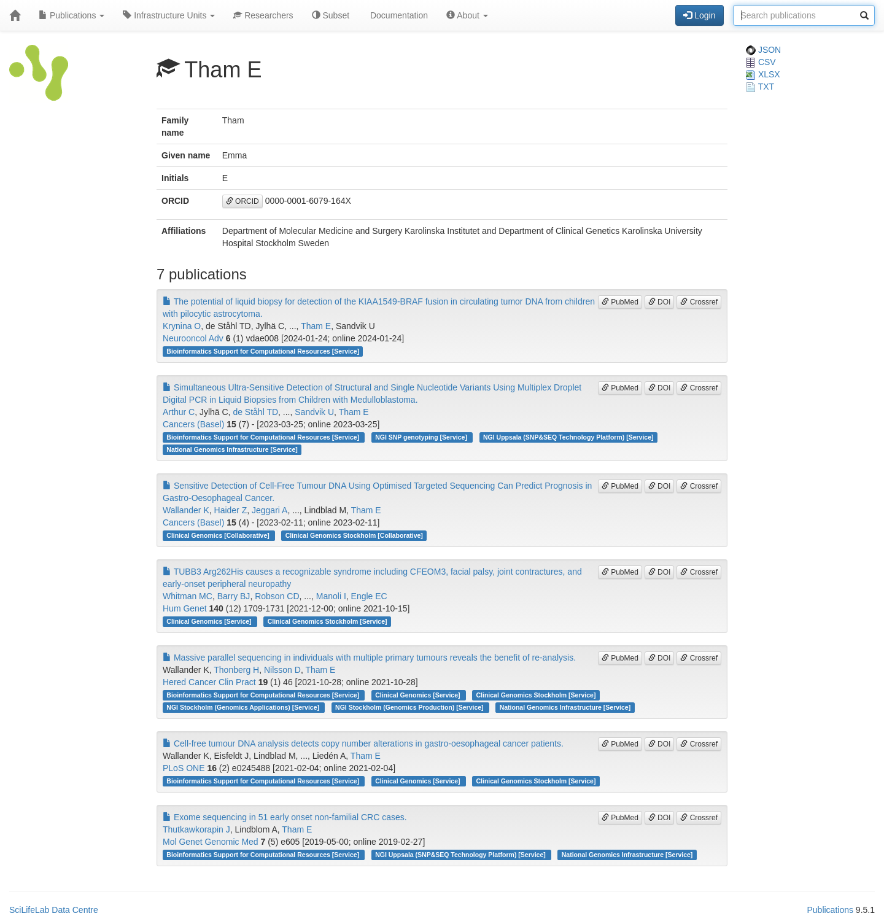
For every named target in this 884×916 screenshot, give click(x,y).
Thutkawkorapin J (196, 829)
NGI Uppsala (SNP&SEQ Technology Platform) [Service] (568, 437)
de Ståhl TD (255, 412)
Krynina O (182, 326)
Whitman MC (187, 596)
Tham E (316, 326)
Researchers (263, 15)
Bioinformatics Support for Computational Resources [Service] (262, 351)
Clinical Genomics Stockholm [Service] (327, 621)
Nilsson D (282, 670)
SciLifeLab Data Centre (53, 910)
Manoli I (331, 596)
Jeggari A (269, 510)
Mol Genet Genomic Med (210, 842)
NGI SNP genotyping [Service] (422, 437)
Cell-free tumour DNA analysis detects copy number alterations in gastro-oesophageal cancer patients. (363, 743)
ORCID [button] (242, 201)
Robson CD (277, 596)
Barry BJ (233, 596)
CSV (761, 62)
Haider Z (230, 510)
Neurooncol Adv (193, 338)
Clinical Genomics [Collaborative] (218, 535)
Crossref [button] (699, 302)
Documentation (398, 15)
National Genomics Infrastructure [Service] (232, 449)
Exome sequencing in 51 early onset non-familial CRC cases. (285, 817)
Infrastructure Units (169, 15)
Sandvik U (314, 412)
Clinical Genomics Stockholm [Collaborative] (354, 535)
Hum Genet (185, 608)
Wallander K (186, 510)
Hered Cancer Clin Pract (209, 682)
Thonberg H (236, 670)
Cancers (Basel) (193, 424)
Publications (71, 15)
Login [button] (699, 15)
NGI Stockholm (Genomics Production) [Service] (410, 707)
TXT (760, 86)
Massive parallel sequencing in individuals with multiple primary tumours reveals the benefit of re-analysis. (369, 657)
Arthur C (179, 412)
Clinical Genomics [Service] (209, 621)
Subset (330, 15)
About (467, 15)
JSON (763, 50)
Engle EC (369, 596)
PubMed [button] (620, 302)
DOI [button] (659, 302)
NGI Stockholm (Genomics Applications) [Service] (243, 707)
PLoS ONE (183, 768)
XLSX (763, 74)
